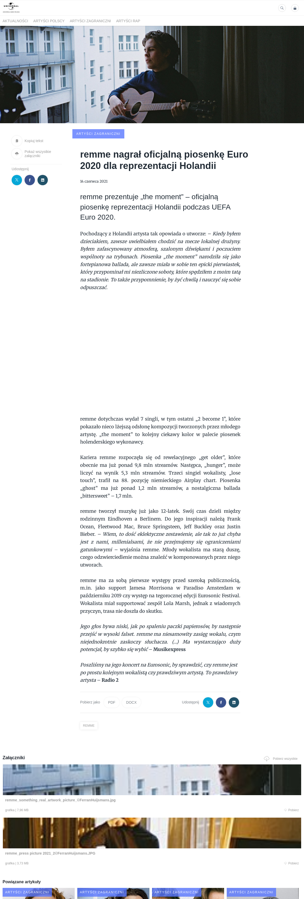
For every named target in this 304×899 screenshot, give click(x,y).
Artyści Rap (128, 21)
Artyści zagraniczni (90, 21)
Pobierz (64, 772)
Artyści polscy (49, 21)
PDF (111, 663)
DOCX (131, 663)
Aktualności (15, 21)
